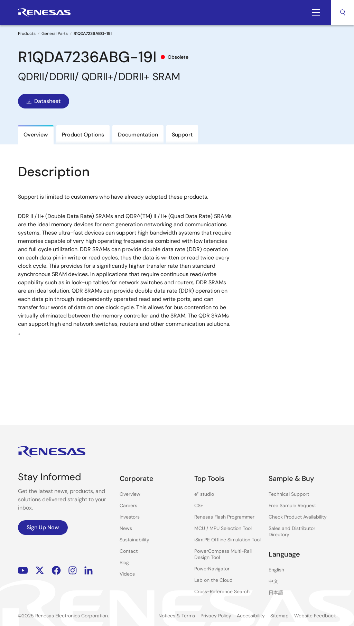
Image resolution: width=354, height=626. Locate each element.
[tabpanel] (177, 278)
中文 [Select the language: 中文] (273, 581)
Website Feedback (315, 616)
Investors (130, 517)
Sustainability (134, 540)
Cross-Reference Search (222, 591)
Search (342, 12)
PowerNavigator (212, 569)
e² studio (204, 494)
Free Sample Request (292, 505)
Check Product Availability (298, 517)
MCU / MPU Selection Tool (223, 528)
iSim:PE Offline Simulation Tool (227, 540)
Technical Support (289, 494)
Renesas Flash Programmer (224, 517)
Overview (130, 494)
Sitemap (279, 616)
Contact (129, 551)
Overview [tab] (36, 134)
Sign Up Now (43, 527)
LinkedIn (88, 570)
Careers (128, 505)
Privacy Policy (216, 616)
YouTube (23, 570)
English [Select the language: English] (276, 570)
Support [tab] (182, 134)
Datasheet (42, 101)
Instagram (72, 570)
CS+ (198, 505)
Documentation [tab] (138, 134)
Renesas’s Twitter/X (40, 570)
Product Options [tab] (83, 134)
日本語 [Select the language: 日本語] (276, 592)
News (126, 528)
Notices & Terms (176, 616)
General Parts (54, 33)
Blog (124, 562)
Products (27, 33)
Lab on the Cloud (213, 580)
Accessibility (251, 616)
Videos (127, 574)
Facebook (56, 570)
